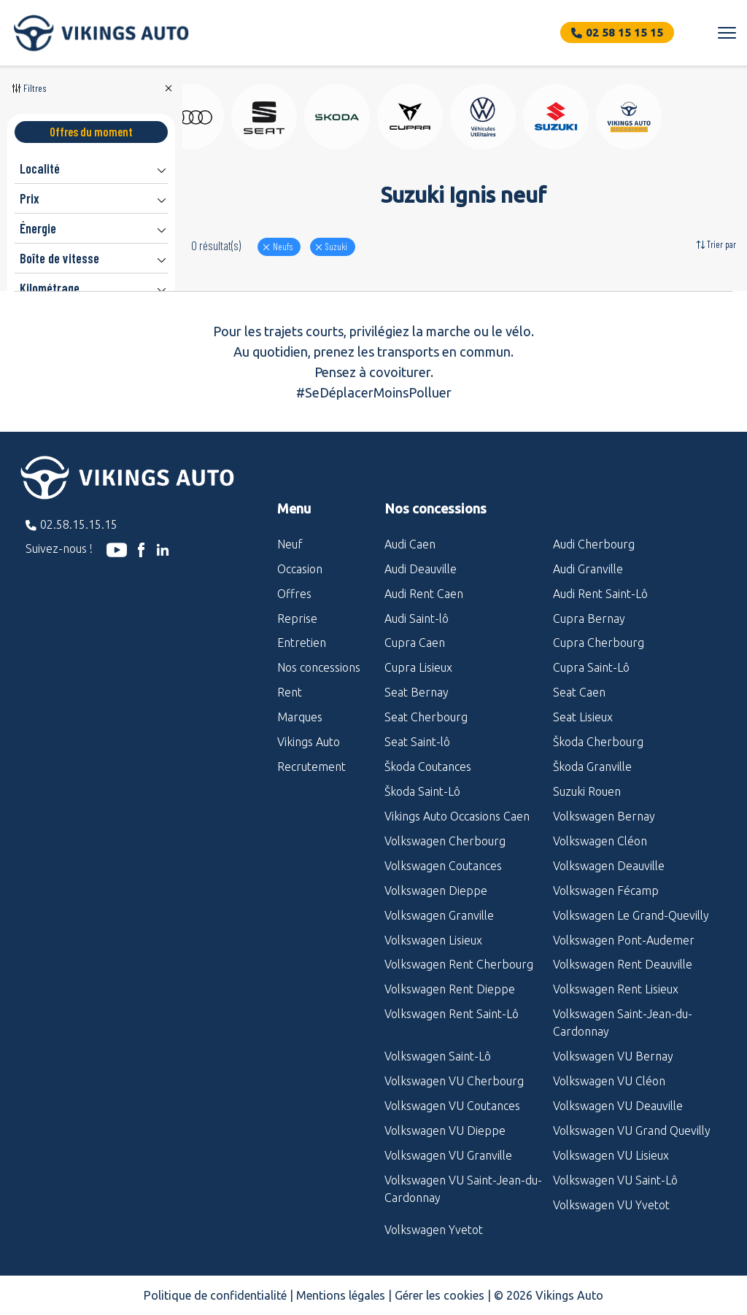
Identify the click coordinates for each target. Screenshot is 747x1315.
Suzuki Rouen (587, 791)
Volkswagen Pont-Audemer (623, 940)
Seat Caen (579, 692)
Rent (289, 692)
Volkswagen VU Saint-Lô (615, 1180)
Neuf (290, 544)
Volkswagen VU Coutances (452, 1105)
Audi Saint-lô (416, 618)
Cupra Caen (414, 642)
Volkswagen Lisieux (433, 940)
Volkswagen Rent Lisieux (615, 989)
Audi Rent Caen (423, 593)
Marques (299, 717)
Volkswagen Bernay (604, 816)
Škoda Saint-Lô (422, 791)
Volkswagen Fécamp (606, 890)
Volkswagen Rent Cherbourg (458, 964)
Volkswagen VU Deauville (618, 1105)
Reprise (297, 618)
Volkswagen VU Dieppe (445, 1130)
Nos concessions (318, 667)
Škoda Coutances (427, 766)
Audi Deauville (420, 568)
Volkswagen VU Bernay (613, 1056)
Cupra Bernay (589, 618)
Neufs (291, 246)
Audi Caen (410, 544)
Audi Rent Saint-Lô (600, 593)
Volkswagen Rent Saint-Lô (451, 1013)
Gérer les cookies (439, 1295)
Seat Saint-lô (417, 741)
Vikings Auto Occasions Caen (457, 816)
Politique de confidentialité (215, 1295)
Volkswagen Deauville (609, 865)
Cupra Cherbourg (598, 642)
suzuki (344, 246)
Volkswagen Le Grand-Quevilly (631, 915)
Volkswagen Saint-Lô (437, 1056)
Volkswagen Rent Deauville (622, 964)
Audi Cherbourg (594, 544)
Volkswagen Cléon (600, 840)
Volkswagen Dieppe (435, 890)
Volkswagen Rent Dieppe (449, 989)
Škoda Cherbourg (598, 741)
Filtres (35, 88)
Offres (294, 593)
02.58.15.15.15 (78, 524)
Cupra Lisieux (418, 667)
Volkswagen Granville (439, 915)
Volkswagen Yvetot (433, 1229)
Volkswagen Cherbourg (445, 840)
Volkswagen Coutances (443, 865)
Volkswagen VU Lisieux (611, 1155)
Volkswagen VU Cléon (609, 1080)
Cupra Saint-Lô (591, 667)
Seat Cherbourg (426, 717)
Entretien (301, 642)
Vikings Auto (308, 741)
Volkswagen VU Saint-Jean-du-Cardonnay (463, 1189)
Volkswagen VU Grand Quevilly (632, 1130)
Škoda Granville (592, 766)
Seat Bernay (416, 692)
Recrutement (311, 766)
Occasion (299, 568)
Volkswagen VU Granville (448, 1155)
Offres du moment (91, 132)
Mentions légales (340, 1295)
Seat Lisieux (583, 717)
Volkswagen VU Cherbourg (454, 1080)
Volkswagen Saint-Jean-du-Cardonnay (622, 1022)
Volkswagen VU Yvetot (611, 1204)
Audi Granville (588, 568)
